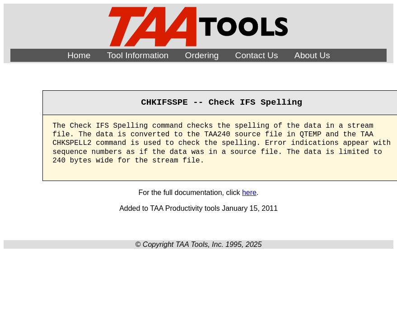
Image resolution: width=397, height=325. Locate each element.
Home (78, 55)
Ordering (202, 55)
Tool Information (138, 55)
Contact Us (256, 55)
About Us (312, 55)
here (249, 192)
